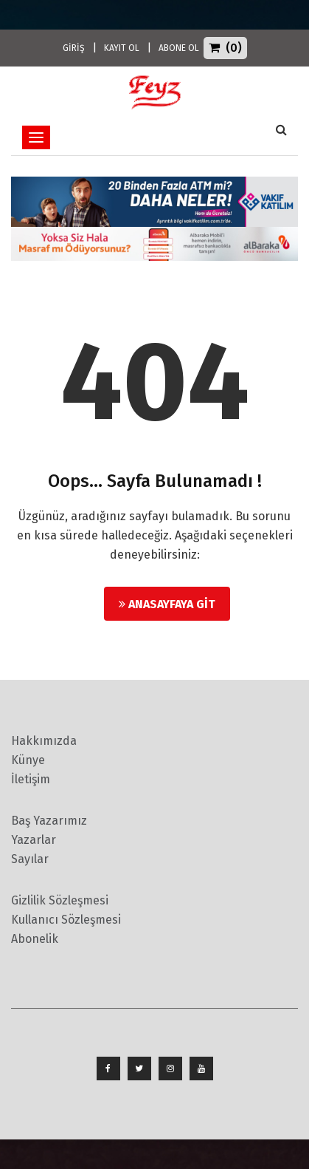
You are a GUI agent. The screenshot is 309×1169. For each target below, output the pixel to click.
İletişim (30, 779)
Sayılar (30, 859)
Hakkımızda (44, 741)
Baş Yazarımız (49, 821)
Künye (28, 760)
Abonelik (34, 939)
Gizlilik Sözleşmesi (59, 900)
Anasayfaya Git (167, 604)
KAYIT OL (121, 48)
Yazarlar (33, 840)
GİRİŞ (74, 48)
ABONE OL (179, 48)
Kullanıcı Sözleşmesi (66, 920)
